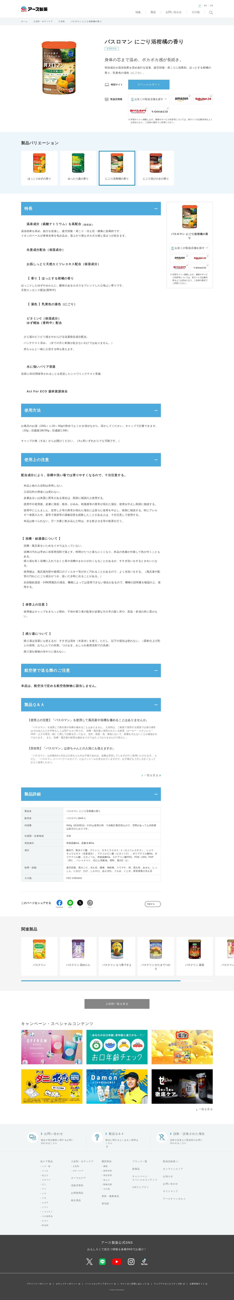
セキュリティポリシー (67, 1284)
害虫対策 (107, 1175)
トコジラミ (47, 1212)
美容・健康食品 (110, 1196)
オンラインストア (173, 1169)
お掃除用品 (77, 1193)
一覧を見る (151, 775)
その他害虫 (47, 1216)
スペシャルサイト (148, 84)
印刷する (151, 904)
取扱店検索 (169, 1161)
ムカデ (45, 1202)
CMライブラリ (140, 1187)
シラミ (45, 1207)
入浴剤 (61, 21)
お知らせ (168, 1176)
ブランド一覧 (139, 1161)
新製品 (136, 1169)
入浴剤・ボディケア (43, 21)
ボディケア (78, 1171)
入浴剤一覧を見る (117, 1003)
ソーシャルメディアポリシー (99, 1284)
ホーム (24, 21)
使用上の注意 (36, 459)
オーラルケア (78, 1178)
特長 (28, 208)
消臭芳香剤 (77, 1185)
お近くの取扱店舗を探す (149, 99)
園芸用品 (107, 1161)
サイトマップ (170, 1191)
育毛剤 (105, 1203)
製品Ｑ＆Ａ (34, 704)
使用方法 (32, 410)
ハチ (44, 1193)
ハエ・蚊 (46, 1166)
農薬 (105, 1166)
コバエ (45, 1171)
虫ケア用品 (46, 1161)
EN (205, 6)
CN (211, 6)
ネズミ (45, 1221)
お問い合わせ (170, 1183)
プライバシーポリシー (38, 1284)
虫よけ (45, 1175)
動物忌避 (107, 1184)
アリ (44, 1189)
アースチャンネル (173, 1198)
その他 (106, 1189)
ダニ (44, 1184)
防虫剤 (45, 1225)
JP (200, 6)
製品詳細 (32, 794)
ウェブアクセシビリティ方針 (168, 1284)
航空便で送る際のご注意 (47, 670)
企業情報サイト (197, 1284)
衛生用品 (76, 1200)
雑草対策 (107, 1171)
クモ (44, 1198)
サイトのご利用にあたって (134, 1284)
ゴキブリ (46, 1180)
